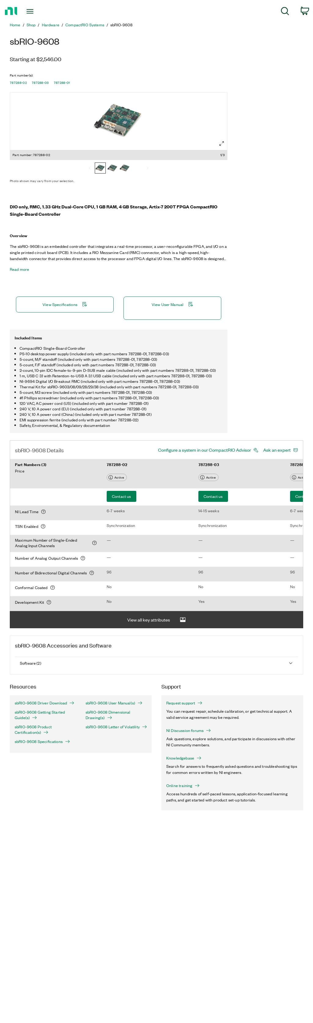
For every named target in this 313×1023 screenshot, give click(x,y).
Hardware (50, 25)
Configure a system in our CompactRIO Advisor (204, 450)
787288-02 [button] (18, 82)
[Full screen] (221, 143)
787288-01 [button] (62, 82)
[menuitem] (285, 12)
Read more (19, 269)
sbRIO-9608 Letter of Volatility (116, 727)
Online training (183, 785)
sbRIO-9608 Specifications (42, 741)
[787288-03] (112, 168)
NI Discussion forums (188, 730)
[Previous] (89, 169)
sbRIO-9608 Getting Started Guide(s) (40, 714)
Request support (184, 703)
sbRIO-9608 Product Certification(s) (33, 729)
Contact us (121, 496)
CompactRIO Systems (84, 25)
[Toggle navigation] (41, 11)
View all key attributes (156, 620)
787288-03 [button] (40, 82)
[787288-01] (124, 168)
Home (15, 25)
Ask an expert (277, 450)
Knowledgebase (183, 758)
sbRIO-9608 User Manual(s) (114, 703)
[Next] (147, 169)
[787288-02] (100, 168)
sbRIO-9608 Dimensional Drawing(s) (108, 714)
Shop (31, 25)
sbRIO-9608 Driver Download (44, 703)
